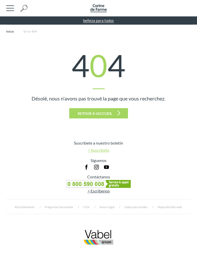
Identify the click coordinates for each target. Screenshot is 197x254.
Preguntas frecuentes (59, 207)
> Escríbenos (98, 190)
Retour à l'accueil (99, 113)
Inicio (10, 31)
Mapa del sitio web (169, 207)
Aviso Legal (107, 207)
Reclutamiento (25, 207)
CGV (86, 207)
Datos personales (135, 207)
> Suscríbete (98, 150)
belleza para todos (98, 20)
